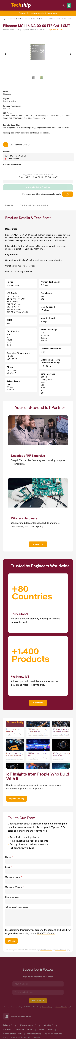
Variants (6, 151)
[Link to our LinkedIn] (7, 1016)
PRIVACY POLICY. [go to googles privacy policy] (46, 950)
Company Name (13, 877)
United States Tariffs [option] (13, 1033)
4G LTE (35, 19)
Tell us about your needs (16, 907)
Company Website (14, 887)
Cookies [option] (7, 1029)
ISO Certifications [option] (53, 1033)
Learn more (52, 13)
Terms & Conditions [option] (24, 1029)
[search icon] (63, 5)
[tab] (9, 205)
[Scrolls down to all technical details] (5, 144)
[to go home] (21, 5)
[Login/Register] (69, 5)
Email (8, 867)
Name (9, 857)
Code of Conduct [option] (46, 1029)
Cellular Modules (24, 19)
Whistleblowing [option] (34, 1033)
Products (12, 19)
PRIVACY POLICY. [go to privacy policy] (46, 933)
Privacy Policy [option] (9, 1025)
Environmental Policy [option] (30, 1025)
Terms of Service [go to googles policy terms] (60, 950)
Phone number (12, 897)
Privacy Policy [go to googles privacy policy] (47, 1007)
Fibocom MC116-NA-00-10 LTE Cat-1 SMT (38, 177)
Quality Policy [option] (50, 1025)
